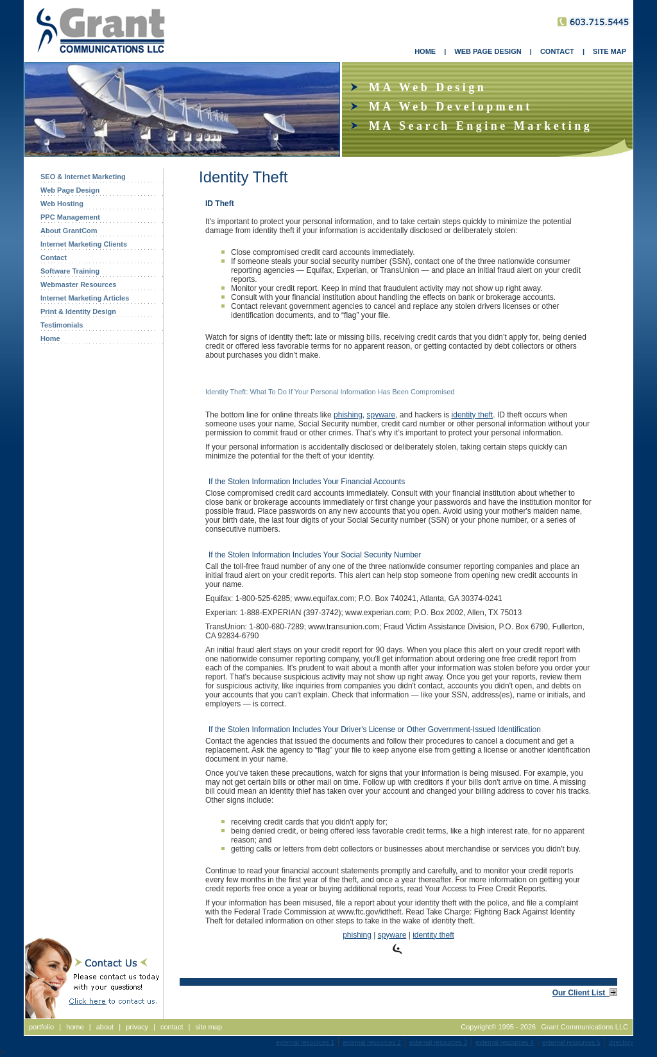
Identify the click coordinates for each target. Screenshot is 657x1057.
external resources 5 (571, 1042)
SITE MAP (609, 51)
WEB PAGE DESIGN (487, 51)
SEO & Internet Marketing (83, 176)
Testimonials (61, 325)
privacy (137, 1027)
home (75, 1027)
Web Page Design (69, 190)
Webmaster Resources (78, 284)
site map (208, 1027)
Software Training (69, 271)
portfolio (41, 1027)
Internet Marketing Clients (83, 244)
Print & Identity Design (78, 311)
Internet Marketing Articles (84, 298)
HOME (425, 51)
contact (171, 1027)
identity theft (472, 414)
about (105, 1027)
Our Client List (584, 992)
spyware (380, 414)
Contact (53, 257)
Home (50, 338)
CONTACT (557, 51)
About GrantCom (69, 230)
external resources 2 (372, 1042)
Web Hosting (61, 203)
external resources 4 (504, 1042)
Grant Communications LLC (584, 1027)
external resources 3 (438, 1042)
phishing (348, 414)
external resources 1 (305, 1042)
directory (621, 1042)
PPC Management (70, 217)
